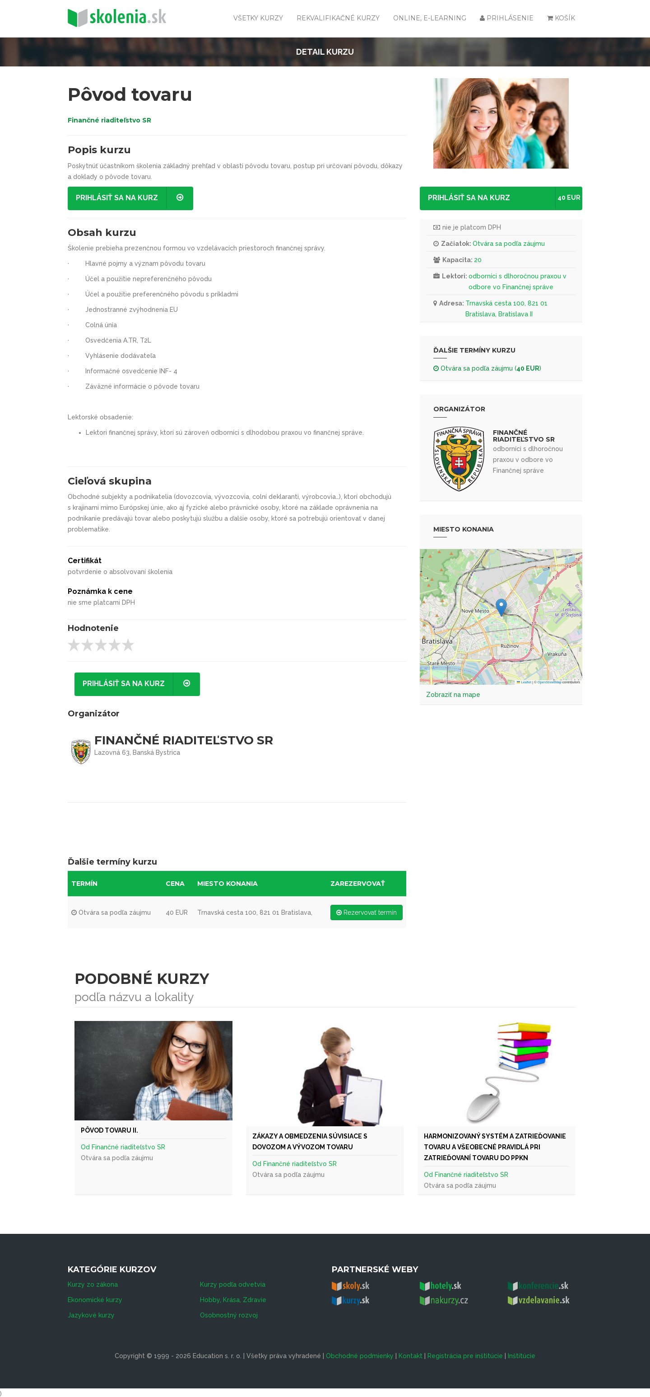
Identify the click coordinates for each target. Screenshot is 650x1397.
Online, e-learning (429, 18)
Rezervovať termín (366, 912)
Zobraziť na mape (453, 694)
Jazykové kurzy (91, 1313)
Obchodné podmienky (360, 1353)
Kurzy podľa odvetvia (232, 1282)
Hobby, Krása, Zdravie (233, 1297)
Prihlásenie (507, 18)
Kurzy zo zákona (93, 1282)
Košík (561, 18)
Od (86, 1147)
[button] (501, 607)
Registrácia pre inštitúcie (465, 1353)
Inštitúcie (521, 1353)
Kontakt (410, 1353)
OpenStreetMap (550, 682)
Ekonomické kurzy (95, 1297)
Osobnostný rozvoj (229, 1313)
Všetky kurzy (258, 18)
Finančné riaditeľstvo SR (109, 120)
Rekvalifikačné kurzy (338, 18)
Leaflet (524, 682)
